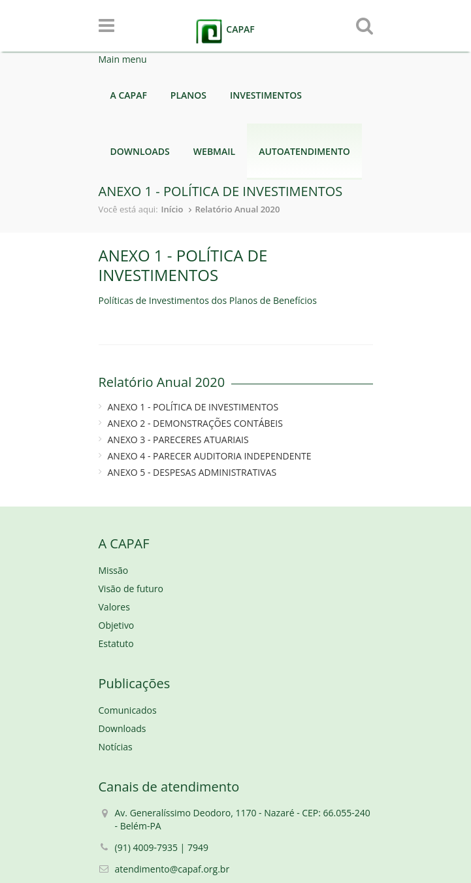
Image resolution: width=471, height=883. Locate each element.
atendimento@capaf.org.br (172, 869)
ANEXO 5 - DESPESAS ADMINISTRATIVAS (192, 472)
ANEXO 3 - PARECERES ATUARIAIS (178, 439)
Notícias (116, 747)
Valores (114, 607)
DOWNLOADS (140, 151)
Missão (114, 570)
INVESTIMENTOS (266, 95)
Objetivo (117, 625)
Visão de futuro (131, 588)
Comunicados (128, 710)
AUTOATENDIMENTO (304, 151)
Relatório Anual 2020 (237, 209)
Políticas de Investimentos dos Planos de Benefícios (208, 300)
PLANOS (188, 95)
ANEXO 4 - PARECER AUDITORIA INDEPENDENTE (210, 456)
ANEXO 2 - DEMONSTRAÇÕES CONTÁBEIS (195, 423)
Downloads (122, 728)
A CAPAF (128, 95)
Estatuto (116, 643)
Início (172, 209)
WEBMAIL (214, 151)
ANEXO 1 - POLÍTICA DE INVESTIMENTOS (193, 407)
